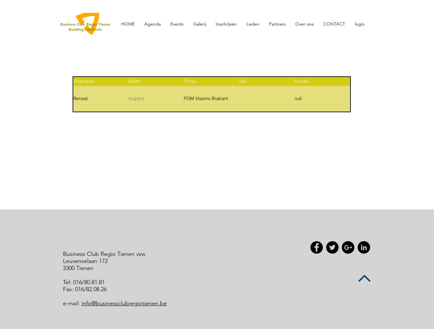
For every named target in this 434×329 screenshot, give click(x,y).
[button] (176, 24)
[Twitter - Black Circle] (332, 247)
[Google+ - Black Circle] (348, 247)
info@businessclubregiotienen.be (124, 303)
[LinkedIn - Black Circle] (364, 247)
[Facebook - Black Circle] (316, 247)
